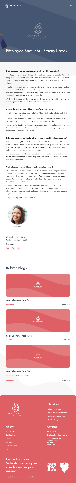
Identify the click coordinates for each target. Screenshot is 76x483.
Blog (7, 449)
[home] (15, 5)
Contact (52, 426)
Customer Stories (11, 446)
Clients (8, 438)
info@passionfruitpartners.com (57, 435)
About (10, 426)
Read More (10, 304)
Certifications (10, 435)
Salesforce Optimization (56, 416)
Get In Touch (51, 431)
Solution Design (53, 420)
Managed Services (54, 409)
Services (53, 404)
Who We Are (10, 431)
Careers (8, 442)
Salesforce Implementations (57, 412)
